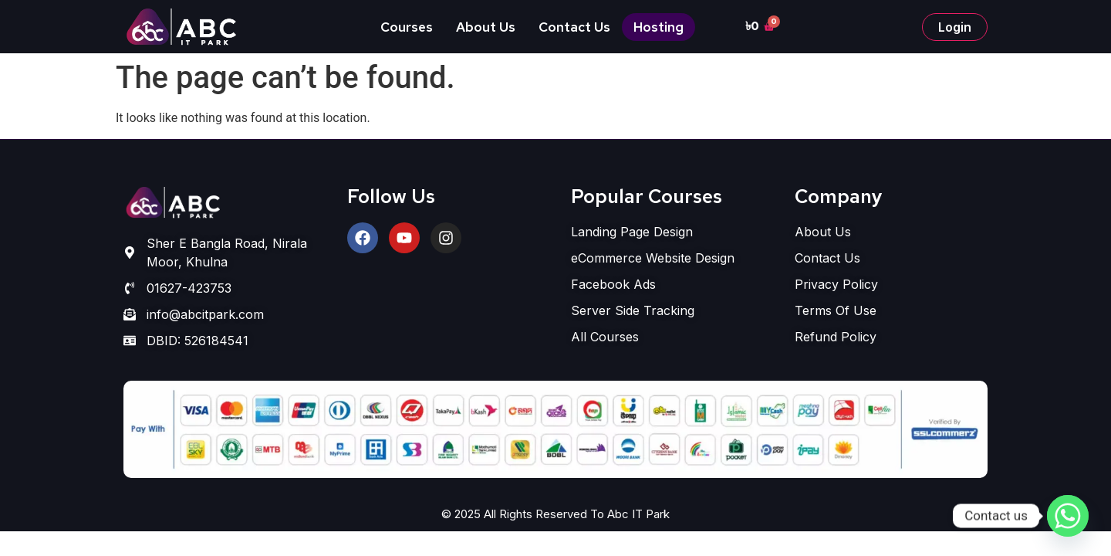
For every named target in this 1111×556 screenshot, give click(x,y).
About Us (485, 27)
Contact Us (574, 27)
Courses (406, 27)
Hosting (658, 27)
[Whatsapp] (1068, 516)
